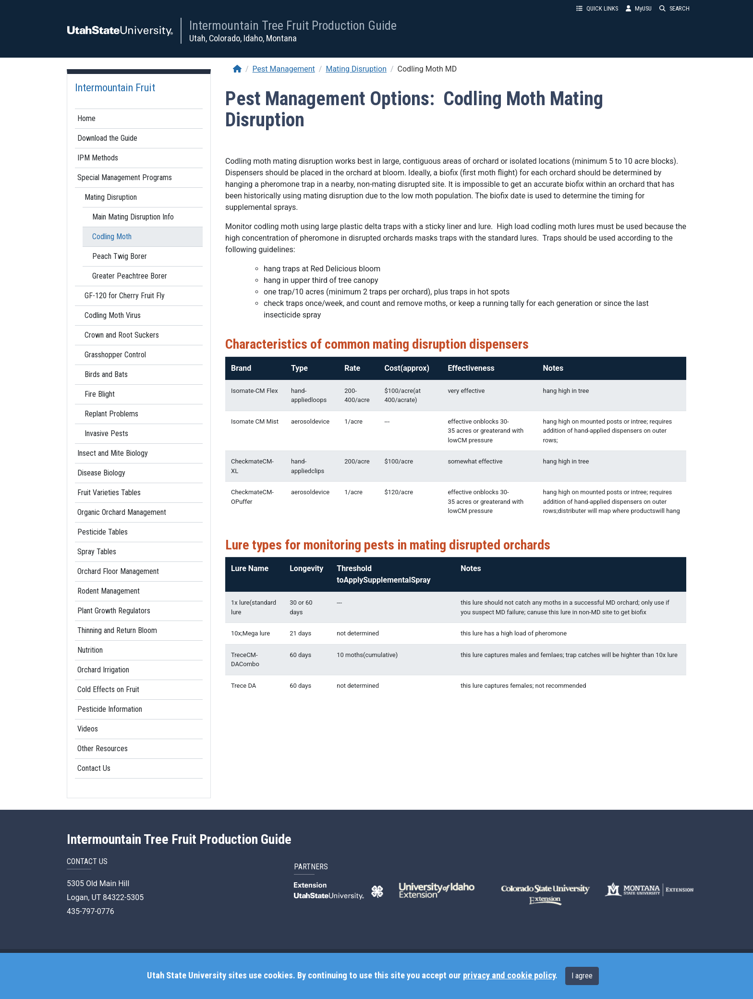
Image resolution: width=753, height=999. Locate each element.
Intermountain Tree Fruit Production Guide (293, 25)
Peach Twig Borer (119, 256)
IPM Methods (97, 157)
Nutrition (90, 650)
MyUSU (639, 8)
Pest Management (284, 68)
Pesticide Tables (102, 531)
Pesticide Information (109, 709)
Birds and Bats (106, 374)
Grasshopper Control (115, 354)
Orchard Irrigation (103, 669)
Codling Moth (112, 236)
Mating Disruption (111, 197)
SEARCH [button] (674, 8)
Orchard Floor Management (118, 571)
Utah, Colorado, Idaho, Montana (243, 38)
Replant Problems (111, 413)
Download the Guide (107, 138)
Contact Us (93, 768)
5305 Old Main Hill (98, 883)
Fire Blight (100, 394)
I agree (582, 975)
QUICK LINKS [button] (597, 8)
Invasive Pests (106, 433)
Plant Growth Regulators (113, 610)
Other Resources (102, 748)
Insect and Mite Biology (112, 453)
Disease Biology (101, 472)
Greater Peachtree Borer (129, 275)
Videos (87, 728)
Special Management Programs (124, 177)
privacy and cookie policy (509, 975)
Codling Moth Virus (113, 315)
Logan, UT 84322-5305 (105, 897)
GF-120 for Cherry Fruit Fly (125, 295)
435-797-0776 (90, 911)
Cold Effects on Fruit (108, 689)
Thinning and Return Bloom (117, 630)
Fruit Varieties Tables (109, 492)
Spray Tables (96, 551)
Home (86, 118)
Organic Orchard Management (121, 512)
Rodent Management (108, 591)
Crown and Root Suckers (122, 335)
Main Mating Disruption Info (133, 216)
